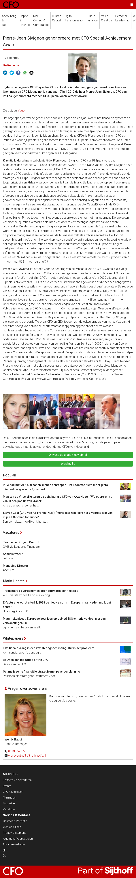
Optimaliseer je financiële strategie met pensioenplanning (41, 671)
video (21, 110)
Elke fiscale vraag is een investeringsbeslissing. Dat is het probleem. (49, 648)
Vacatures (11, 532)
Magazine (9, 803)
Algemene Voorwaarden (18, 838)
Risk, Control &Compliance (41, 20)
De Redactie (11, 65)
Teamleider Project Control (21, 542)
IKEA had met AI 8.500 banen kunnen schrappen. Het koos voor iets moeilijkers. (56, 485)
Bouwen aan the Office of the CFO (25, 660)
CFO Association (13, 791)
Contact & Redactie (15, 821)
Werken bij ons (12, 827)
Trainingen (9, 797)
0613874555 (16, 751)
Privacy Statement (14, 832)
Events (7, 786)
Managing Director (15, 565)
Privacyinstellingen (14, 844)
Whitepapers (13, 638)
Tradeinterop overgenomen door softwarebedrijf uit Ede (40, 591)
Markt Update (14, 581)
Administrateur (13, 554)
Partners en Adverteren (17, 780)
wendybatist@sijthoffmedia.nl (27, 755)
